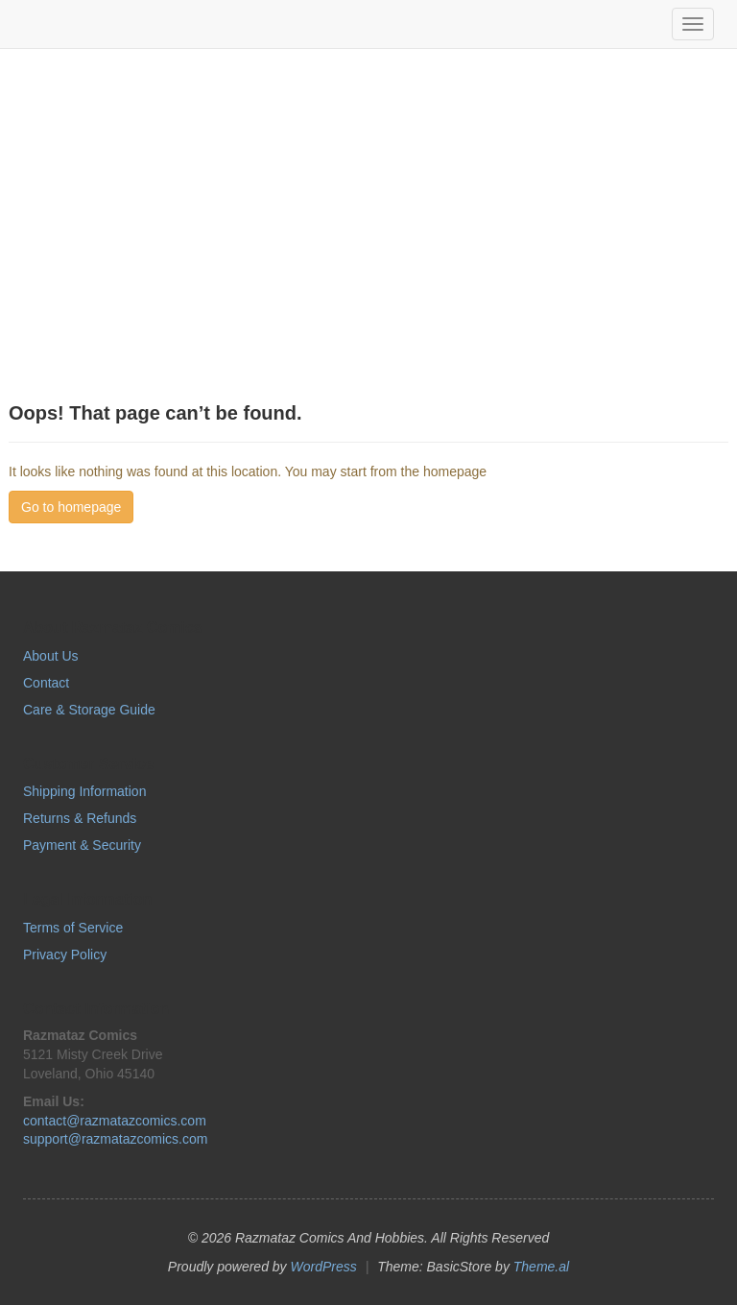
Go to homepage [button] (71, 507)
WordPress (324, 1266)
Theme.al (541, 1266)
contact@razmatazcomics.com (114, 1120)
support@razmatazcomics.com (115, 1139)
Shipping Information (84, 791)
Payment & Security (82, 845)
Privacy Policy (65, 954)
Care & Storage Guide (89, 709)
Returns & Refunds (79, 818)
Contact (46, 682)
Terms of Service (73, 927)
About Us (51, 656)
